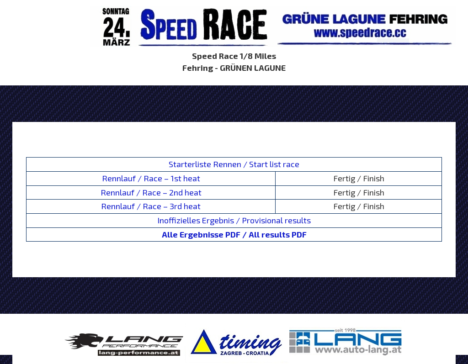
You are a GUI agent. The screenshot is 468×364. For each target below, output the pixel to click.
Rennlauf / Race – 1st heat (151, 178)
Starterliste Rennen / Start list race (234, 164)
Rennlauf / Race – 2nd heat (151, 192)
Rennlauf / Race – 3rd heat (151, 206)
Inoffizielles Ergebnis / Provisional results (234, 220)
